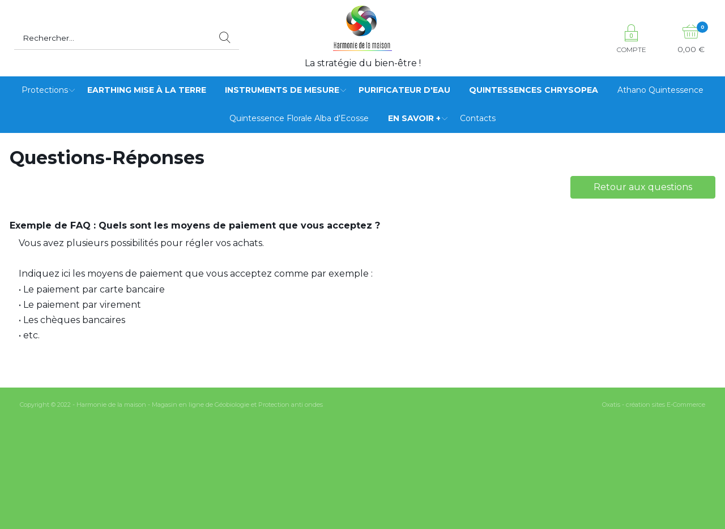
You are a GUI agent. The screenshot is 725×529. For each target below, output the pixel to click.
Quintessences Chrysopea (533, 90)
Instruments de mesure (282, 90)
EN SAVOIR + (414, 118)
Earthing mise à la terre (146, 90)
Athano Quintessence (660, 90)
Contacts (478, 118)
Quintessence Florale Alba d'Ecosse (299, 118)
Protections (45, 90)
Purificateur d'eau (404, 90)
